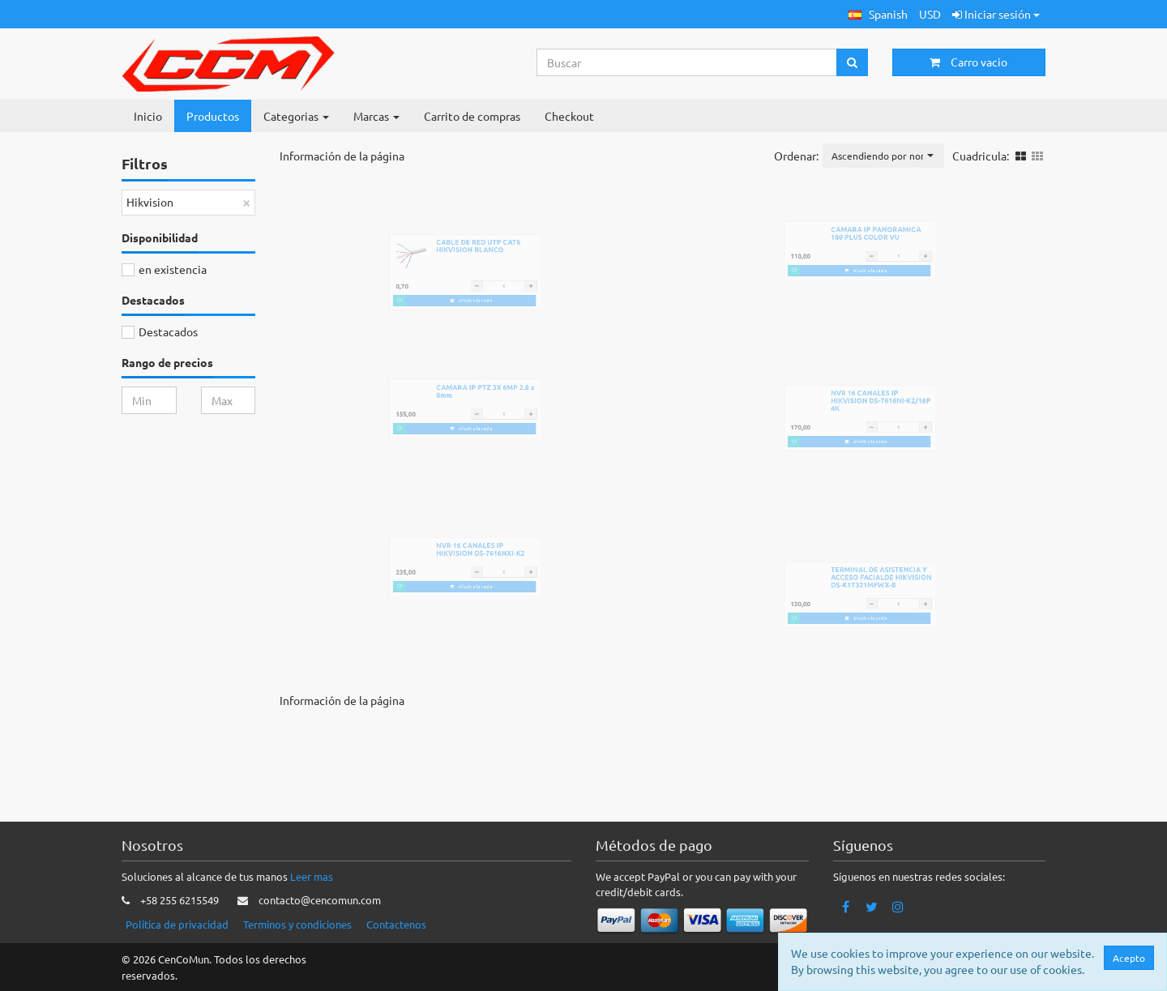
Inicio (148, 116)
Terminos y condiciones (297, 924)
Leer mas (311, 876)
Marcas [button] (376, 116)
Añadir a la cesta (477, 329)
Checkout (569, 116)
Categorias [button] (296, 116)
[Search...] (687, 62)
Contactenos (396, 924)
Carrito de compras (472, 116)
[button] (878, 14)
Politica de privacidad (177, 924)
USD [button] (930, 13)
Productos (212, 116)
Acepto (1129, 957)
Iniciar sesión (996, 13)
